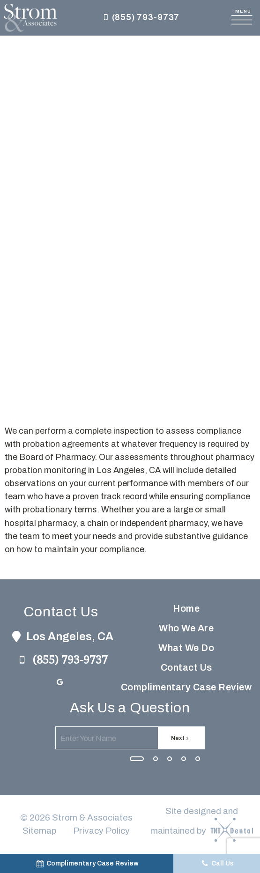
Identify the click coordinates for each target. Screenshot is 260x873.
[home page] (30, 18)
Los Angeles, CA (61, 636)
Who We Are (186, 628)
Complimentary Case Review (186, 687)
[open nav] (243, 18)
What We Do (186, 648)
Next (181, 738)
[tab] (136, 758)
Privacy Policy (101, 831)
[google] (60, 682)
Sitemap (39, 831)
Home (186, 608)
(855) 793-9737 (140, 17)
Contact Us (186, 667)
